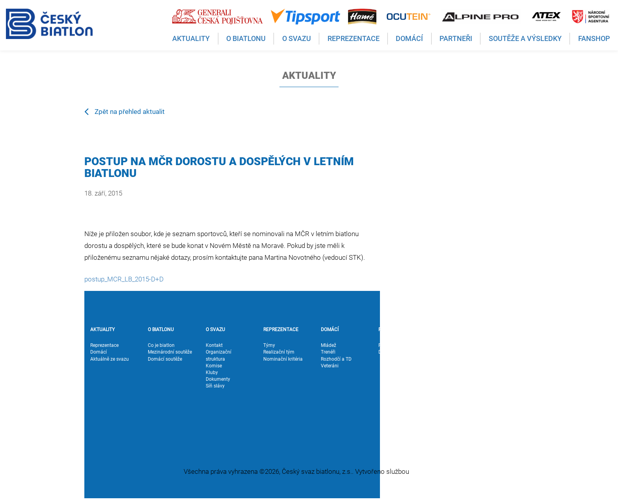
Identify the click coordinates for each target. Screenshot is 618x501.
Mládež (328, 345)
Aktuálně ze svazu (109, 359)
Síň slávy (215, 386)
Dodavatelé (390, 352)
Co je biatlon (161, 345)
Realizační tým (278, 352)
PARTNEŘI (389, 329)
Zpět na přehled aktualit (124, 111)
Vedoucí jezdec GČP (457, 413)
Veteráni (330, 366)
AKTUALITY (102, 329)
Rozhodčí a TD (336, 359)
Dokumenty (218, 379)
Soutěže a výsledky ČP (456, 355)
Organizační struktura (218, 355)
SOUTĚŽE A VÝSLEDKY (448, 333)
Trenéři (328, 352)
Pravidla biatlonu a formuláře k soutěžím (459, 389)
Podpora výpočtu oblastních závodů (456, 423)
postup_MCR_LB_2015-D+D (124, 279)
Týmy (269, 345)
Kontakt (214, 345)
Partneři (386, 345)
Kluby (212, 372)
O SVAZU (215, 329)
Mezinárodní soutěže (170, 352)
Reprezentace (104, 345)
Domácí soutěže (165, 359)
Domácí (98, 352)
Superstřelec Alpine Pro (456, 403)
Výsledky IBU (450, 366)
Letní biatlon (449, 379)
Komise (214, 366)
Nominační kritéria (283, 359)
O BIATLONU (161, 329)
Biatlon (443, 372)
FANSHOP (505, 329)
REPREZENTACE (280, 329)
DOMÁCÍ (330, 329)
